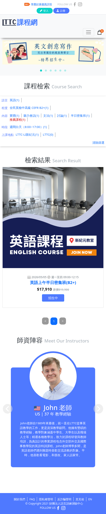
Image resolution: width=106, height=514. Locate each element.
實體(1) (14, 115)
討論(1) (62, 115)
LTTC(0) (48, 134)
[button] (41, 71)
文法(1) (48, 115)
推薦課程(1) (17, 120)
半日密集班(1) (80, 115)
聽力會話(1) (31, 115)
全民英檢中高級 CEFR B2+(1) (29, 108)
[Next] (62, 321)
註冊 (62, 10)
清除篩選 (98, 142)
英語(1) (14, 100)
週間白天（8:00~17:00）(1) (28, 127)
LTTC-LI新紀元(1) (27, 134)
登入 (45, 10)
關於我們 (19, 499)
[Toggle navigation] (88, 32)
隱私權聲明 (46, 499)
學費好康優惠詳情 (41, 4)
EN (90, 499)
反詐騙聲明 (64, 499)
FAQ (32, 499)
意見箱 (80, 499)
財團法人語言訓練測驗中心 (66, 503)
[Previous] (45, 321)
